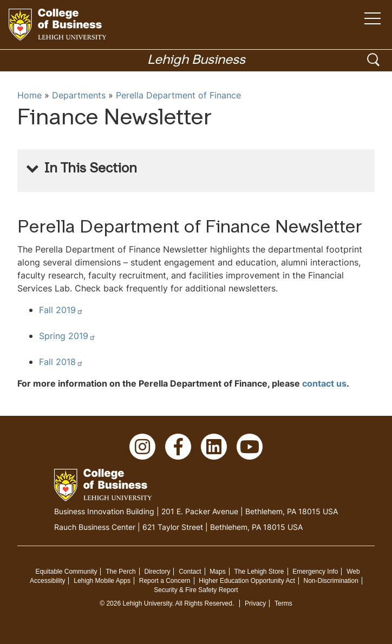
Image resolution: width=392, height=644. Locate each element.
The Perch (120, 571)
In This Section (90, 169)
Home (29, 95)
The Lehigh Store (259, 571)
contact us (324, 383)
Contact (190, 571)
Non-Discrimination (331, 581)
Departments (79, 95)
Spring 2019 (67, 336)
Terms (283, 603)
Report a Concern (165, 581)
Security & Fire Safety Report (196, 590)
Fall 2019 (61, 310)
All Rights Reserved (203, 603)
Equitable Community (66, 571)
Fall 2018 (61, 362)
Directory (157, 571)
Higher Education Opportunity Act (247, 581)
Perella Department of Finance (178, 95)
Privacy (255, 603)
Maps (217, 571)
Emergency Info (315, 571)
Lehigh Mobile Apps (102, 581)
